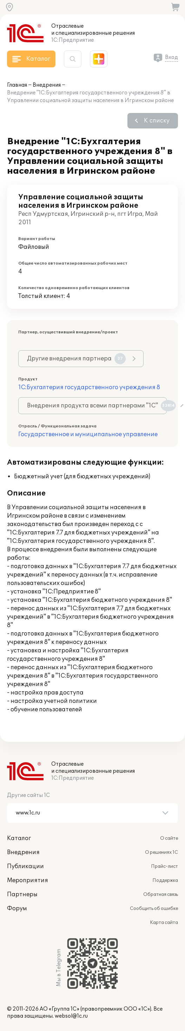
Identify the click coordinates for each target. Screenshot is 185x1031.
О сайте (169, 838)
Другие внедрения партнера (76, 358)
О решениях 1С (161, 852)
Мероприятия (27, 880)
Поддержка (165, 880)
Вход (171, 57)
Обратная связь (160, 894)
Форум (17, 908)
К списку (157, 120)
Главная (17, 85)
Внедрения (47, 85)
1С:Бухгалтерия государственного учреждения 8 (89, 387)
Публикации (25, 866)
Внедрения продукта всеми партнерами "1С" (97, 405)
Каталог (19, 838)
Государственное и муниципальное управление (88, 434)
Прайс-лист (164, 866)
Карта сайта (164, 922)
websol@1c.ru (71, 1016)
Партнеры (22, 894)
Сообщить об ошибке (154, 908)
